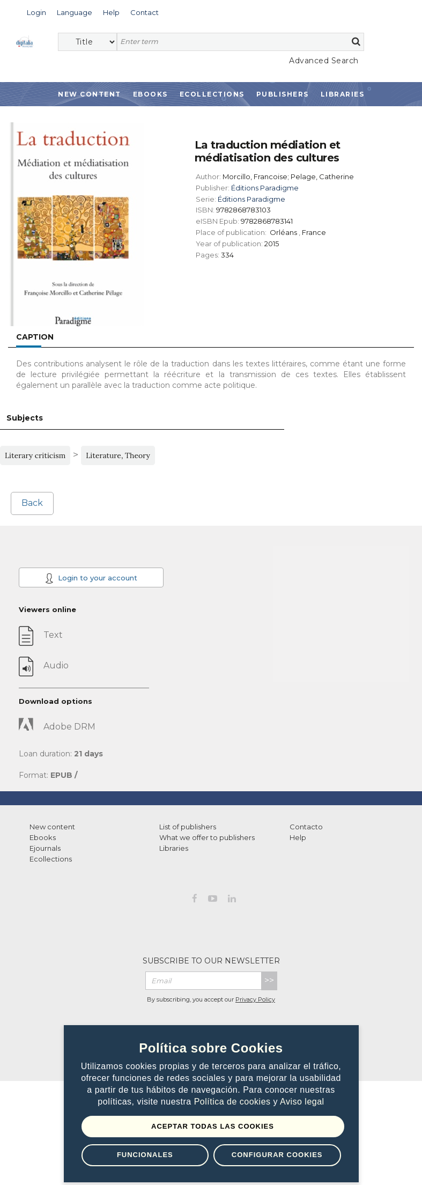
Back (32, 503)
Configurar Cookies (277, 1155)
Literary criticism (35, 455)
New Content (89, 94)
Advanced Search (324, 60)
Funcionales (145, 1155)
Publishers (282, 94)
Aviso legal (302, 1101)
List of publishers (187, 826)
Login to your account (91, 578)
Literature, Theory (118, 455)
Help (298, 837)
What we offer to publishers (207, 837)
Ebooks (150, 94)
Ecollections (212, 94)
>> (269, 980)
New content (52, 826)
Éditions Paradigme (265, 187)
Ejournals (45, 848)
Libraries (343, 94)
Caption (35, 337)
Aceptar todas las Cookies (212, 1126)
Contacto (306, 826)
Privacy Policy (255, 999)
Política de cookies (233, 1101)
